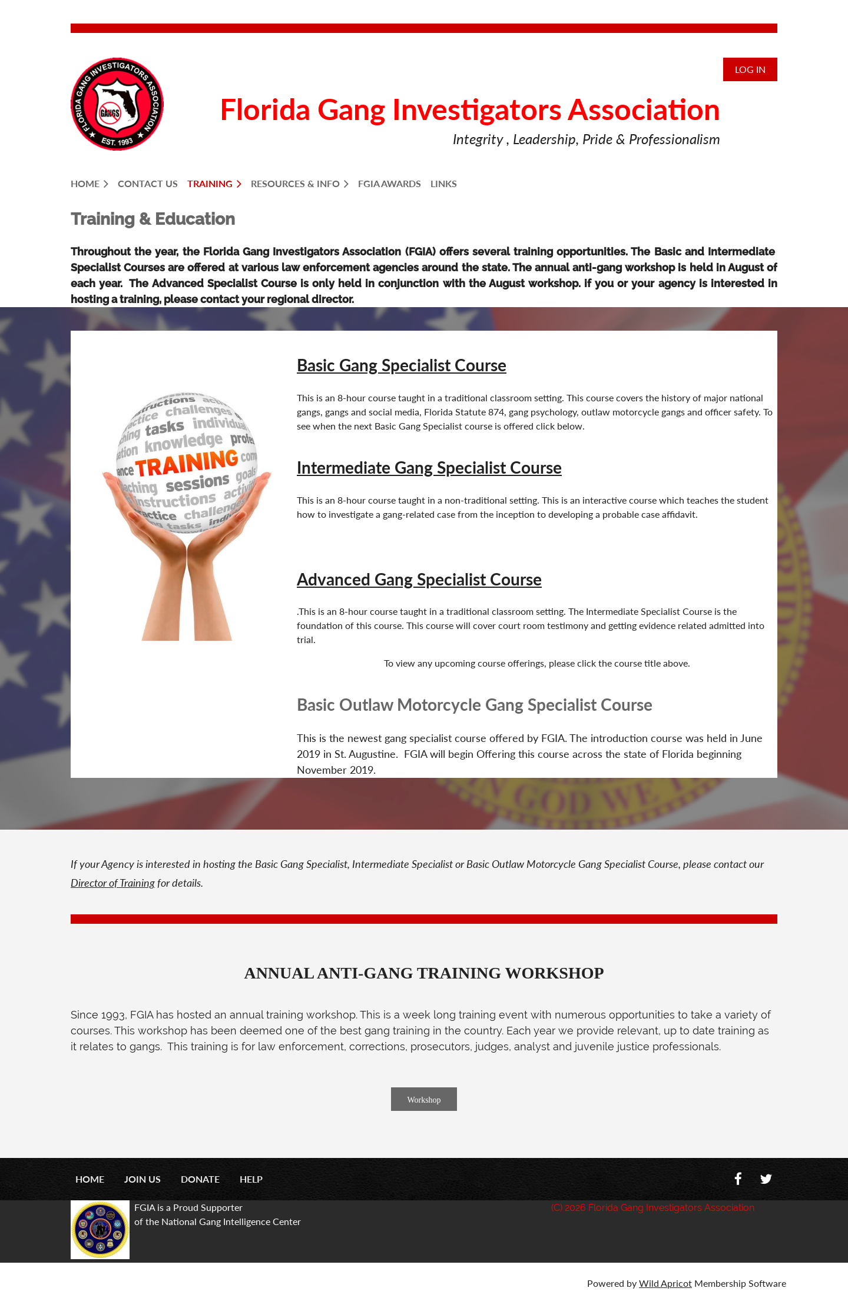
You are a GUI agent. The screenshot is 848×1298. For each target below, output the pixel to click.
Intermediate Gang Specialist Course (429, 467)
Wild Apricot (665, 1283)
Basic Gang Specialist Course (401, 365)
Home (89, 1178)
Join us (142, 1178)
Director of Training (113, 882)
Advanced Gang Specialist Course (419, 579)
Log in (750, 69)
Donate (200, 1178)
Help (251, 1178)
